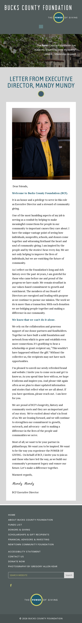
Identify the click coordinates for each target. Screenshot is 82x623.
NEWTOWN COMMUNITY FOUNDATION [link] (31, 544)
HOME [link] (11, 514)
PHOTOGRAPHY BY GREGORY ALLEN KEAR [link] (32, 566)
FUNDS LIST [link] (15, 524)
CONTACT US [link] (16, 556)
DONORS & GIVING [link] (19, 529)
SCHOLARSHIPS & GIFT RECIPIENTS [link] (28, 534)
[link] (41, 14)
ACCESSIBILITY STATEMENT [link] (24, 551)
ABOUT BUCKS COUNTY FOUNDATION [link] (30, 519)
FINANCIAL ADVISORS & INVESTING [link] (28, 539)
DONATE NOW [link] (16, 561)
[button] (41, 26)
